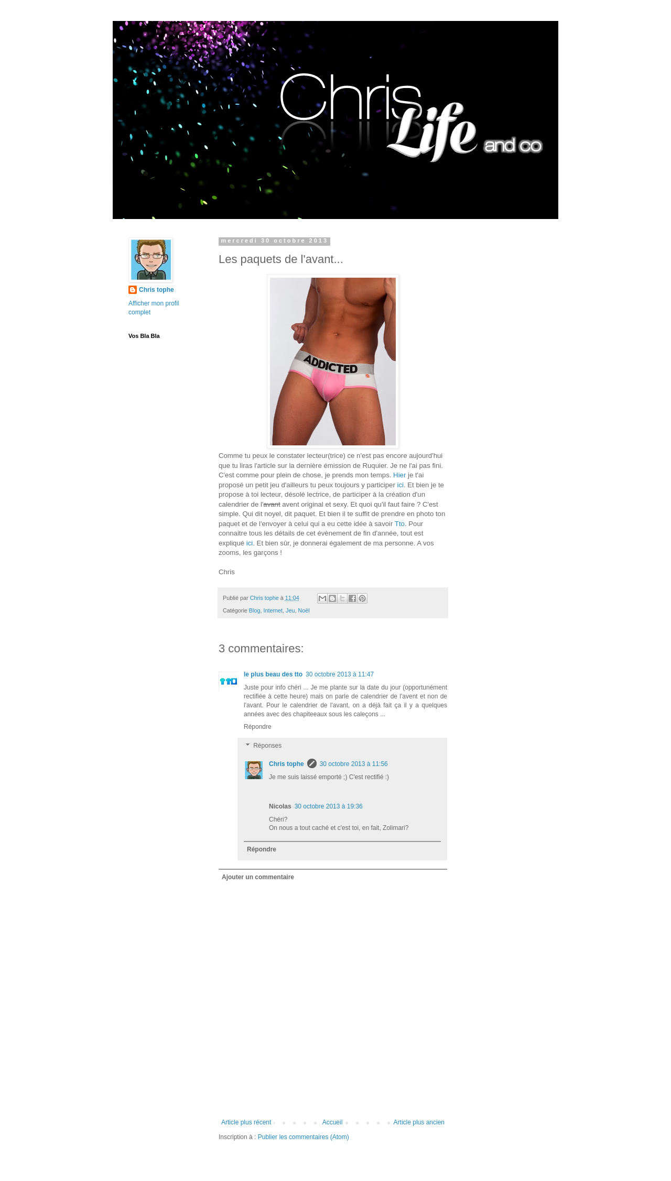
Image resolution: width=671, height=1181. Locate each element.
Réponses (267, 745)
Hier (399, 475)
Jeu (290, 610)
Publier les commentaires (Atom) (303, 1137)
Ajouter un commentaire (258, 877)
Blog (255, 610)
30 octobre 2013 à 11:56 (354, 764)
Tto (400, 524)
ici (400, 485)
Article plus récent (246, 1122)
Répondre (258, 726)
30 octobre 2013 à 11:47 (340, 674)
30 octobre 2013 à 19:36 (329, 806)
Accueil (332, 1122)
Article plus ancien (419, 1122)
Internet (273, 610)
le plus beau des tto (273, 674)
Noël (304, 610)
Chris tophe (286, 764)
